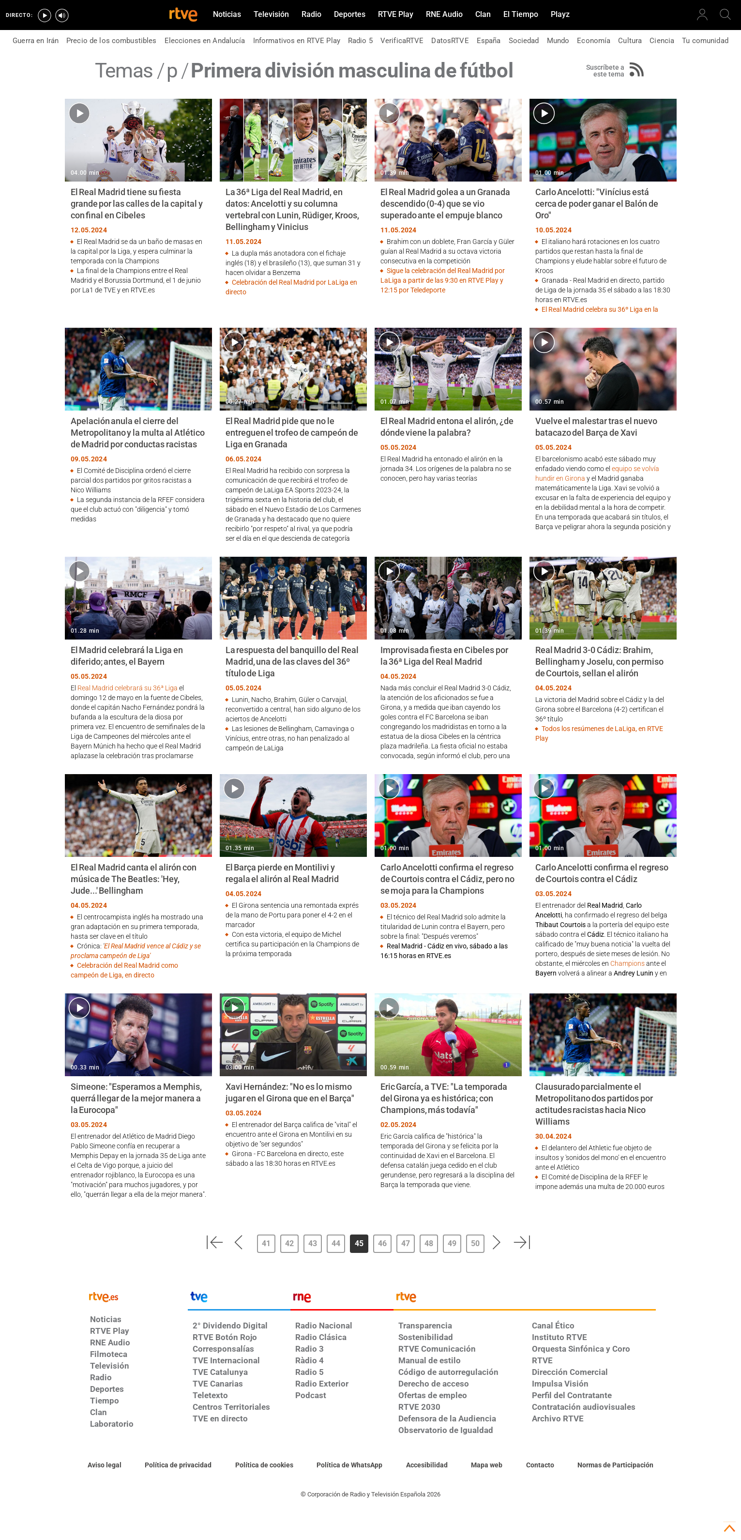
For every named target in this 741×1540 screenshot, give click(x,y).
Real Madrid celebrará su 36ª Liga (127, 688)
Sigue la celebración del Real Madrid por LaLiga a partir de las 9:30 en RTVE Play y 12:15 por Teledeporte (442, 280)
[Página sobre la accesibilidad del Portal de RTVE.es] (427, 1465)
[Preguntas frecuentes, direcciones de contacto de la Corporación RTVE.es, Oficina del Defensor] (540, 1465)
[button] (214, 1242)
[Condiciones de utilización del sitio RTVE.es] (104, 1465)
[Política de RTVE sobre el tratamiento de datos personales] (178, 1465)
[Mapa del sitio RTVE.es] (486, 1465)
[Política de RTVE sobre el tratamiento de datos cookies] (264, 1465)
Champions (627, 963)
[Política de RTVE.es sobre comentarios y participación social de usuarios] (615, 1465)
